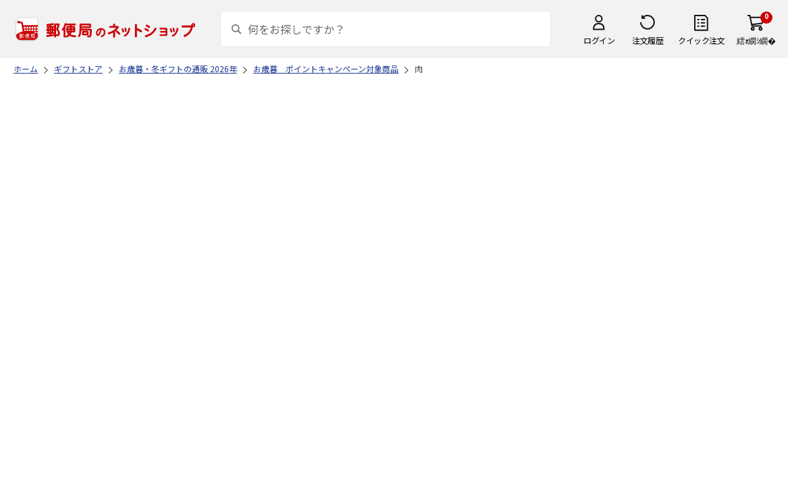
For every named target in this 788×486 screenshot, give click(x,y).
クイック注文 (701, 40)
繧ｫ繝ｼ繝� (756, 40)
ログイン (598, 40)
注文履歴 (647, 40)
